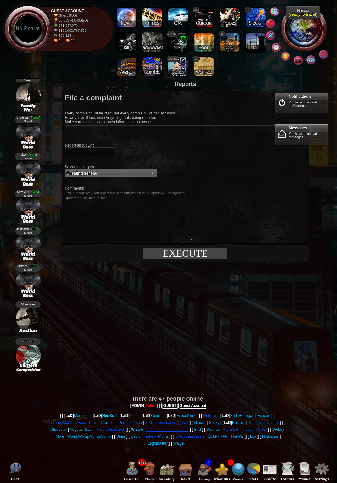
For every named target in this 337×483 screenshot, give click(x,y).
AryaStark (231, 429)
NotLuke (210, 416)
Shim (121, 436)
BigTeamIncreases (160, 422)
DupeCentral (268, 422)
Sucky (214, 422)
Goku (262, 429)
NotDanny (270, 436)
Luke (93, 422)
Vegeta (76, 429)
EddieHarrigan (242, 416)
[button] (111, 173)
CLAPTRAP (217, 436)
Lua (253, 436)
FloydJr (248, 429)
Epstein (238, 422)
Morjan (164, 436)
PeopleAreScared (110, 429)
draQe (178, 443)
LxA (185, 422)
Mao (138, 422)
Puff (251, 422)
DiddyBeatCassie (189, 436)
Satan (150, 405)
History (149, 436)
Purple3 (124, 422)
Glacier (200, 422)
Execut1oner (186, 416)
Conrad (157, 416)
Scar (89, 429)
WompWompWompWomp (89, 436)
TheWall (237, 436)
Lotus (133, 416)
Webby (278, 429)
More (60, 436)
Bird (197, 429)
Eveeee (263, 416)
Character (58, 429)
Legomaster (158, 443)
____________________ (167, 429)
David (135, 436)
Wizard (137, 429)
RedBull (109, 416)
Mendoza (81, 416)
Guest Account (193, 405)
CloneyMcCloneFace (68, 422)
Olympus (107, 422)
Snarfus (213, 429)
